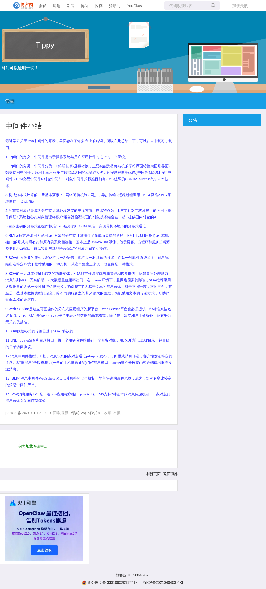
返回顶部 (170, 474)
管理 (9, 100)
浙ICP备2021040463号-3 (163, 582)
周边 (57, 5)
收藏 (107, 413)
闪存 (99, 5)
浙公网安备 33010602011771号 (110, 582)
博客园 (121, 575)
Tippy (45, 45)
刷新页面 (153, 474)
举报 (117, 413)
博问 (85, 5)
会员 (42, 5)
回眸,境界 (60, 413)
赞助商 (115, 5)
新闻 (71, 5)
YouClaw (134, 5)
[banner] (20, 5)
